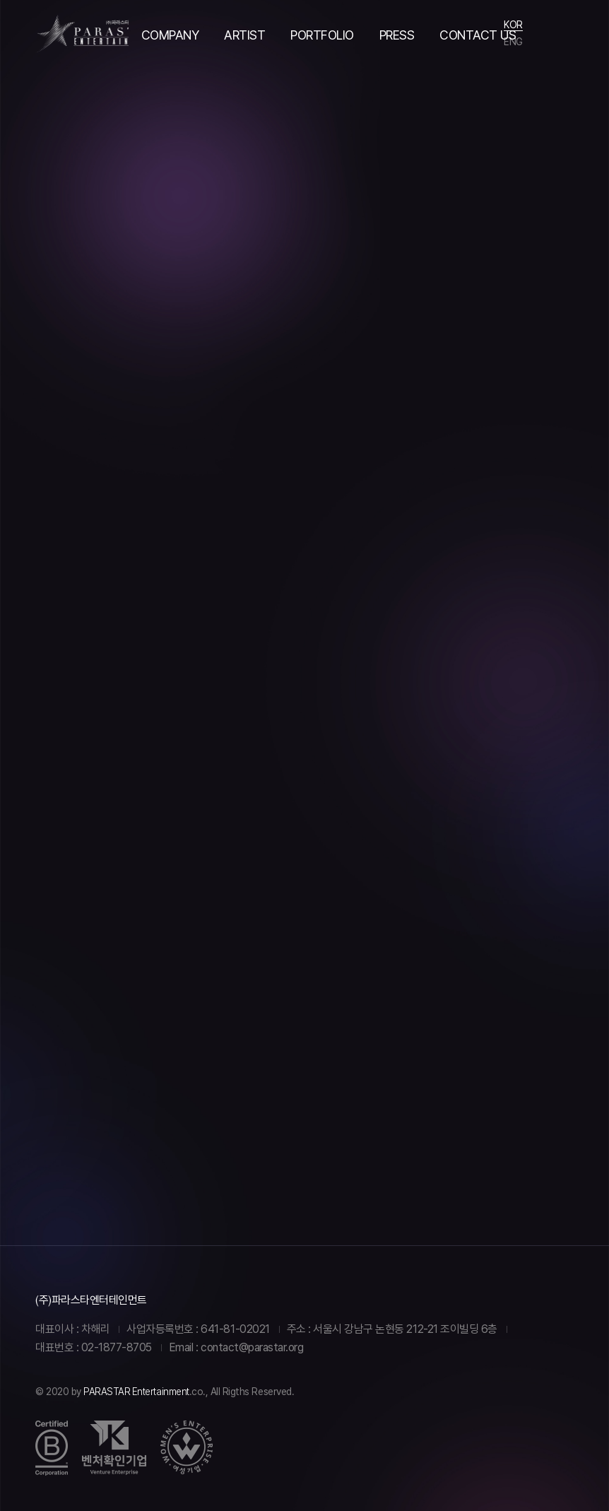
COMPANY (170, 35)
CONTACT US (477, 35)
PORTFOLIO (322, 35)
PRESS (397, 35)
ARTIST (244, 35)
